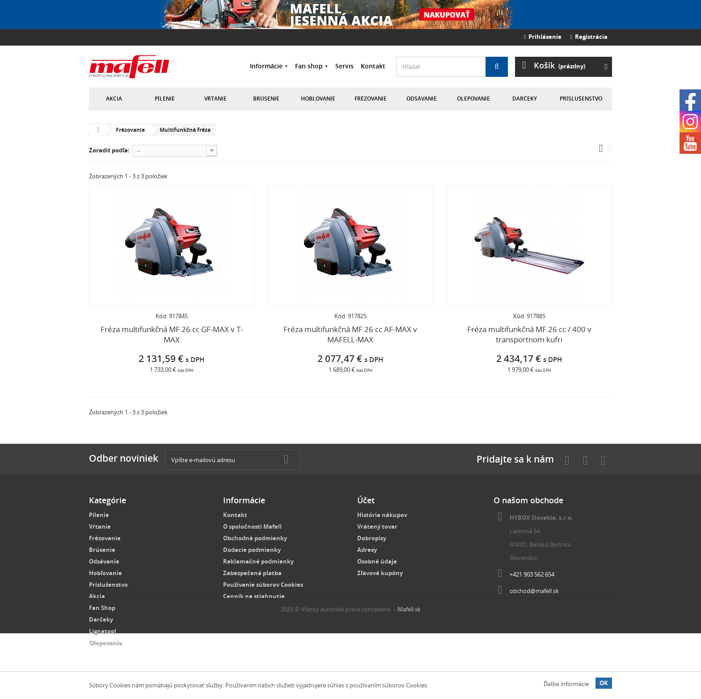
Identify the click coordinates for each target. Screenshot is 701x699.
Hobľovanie (318, 98)
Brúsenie (266, 98)
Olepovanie (473, 98)
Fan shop (309, 66)
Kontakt (373, 66)
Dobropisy (371, 538)
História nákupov (382, 515)
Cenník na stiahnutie (254, 596)
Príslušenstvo (581, 98)
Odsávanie (421, 98)
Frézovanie (371, 98)
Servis (344, 66)
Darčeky (524, 98)
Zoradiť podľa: (109, 150)
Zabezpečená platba (252, 573)
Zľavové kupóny (380, 573)
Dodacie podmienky (252, 550)
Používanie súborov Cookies (263, 585)
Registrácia (589, 37)
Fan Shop (102, 608)
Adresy (367, 550)
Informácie (266, 66)
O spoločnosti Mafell (252, 526)
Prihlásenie (543, 37)
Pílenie (165, 98)
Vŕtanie (215, 98)
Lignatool (102, 631)
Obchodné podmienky (255, 538)
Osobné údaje (377, 561)
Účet (366, 500)
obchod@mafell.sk (534, 591)
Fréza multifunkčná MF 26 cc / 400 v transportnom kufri (529, 334)
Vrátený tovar (377, 526)
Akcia (114, 98)
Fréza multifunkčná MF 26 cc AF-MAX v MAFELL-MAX (350, 334)
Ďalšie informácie (566, 684)
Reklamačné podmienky (258, 561)
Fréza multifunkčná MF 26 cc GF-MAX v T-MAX (172, 334)
